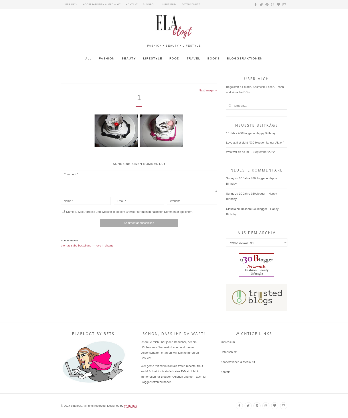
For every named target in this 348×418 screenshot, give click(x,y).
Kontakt (132, 4)
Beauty (129, 58)
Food (174, 58)
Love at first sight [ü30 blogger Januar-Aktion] (255, 142)
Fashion (107, 58)
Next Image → (208, 90)
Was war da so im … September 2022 (250, 152)
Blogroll (149, 4)
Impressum (169, 4)
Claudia (231, 209)
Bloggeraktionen (245, 58)
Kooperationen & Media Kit (102, 4)
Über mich (70, 4)
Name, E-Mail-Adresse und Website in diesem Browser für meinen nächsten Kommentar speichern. (129, 211)
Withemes (130, 405)
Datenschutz (191, 4)
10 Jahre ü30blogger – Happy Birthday (251, 133)
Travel (193, 58)
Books (214, 58)
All (88, 58)
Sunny (230, 178)
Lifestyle (152, 58)
